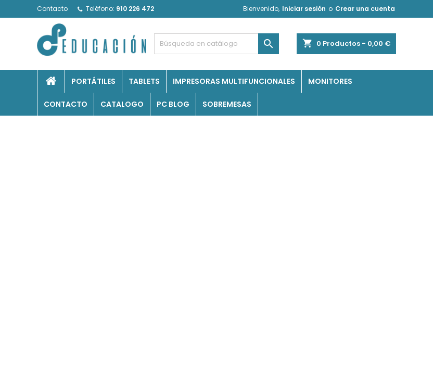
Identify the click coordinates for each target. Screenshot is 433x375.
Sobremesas (226, 104)
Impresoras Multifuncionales (234, 81)
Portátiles (93, 81)
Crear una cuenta (365, 8)
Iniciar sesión (304, 8)
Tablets (144, 81)
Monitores (330, 81)
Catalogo (122, 104)
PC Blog (173, 104)
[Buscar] (216, 43)
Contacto (52, 8)
